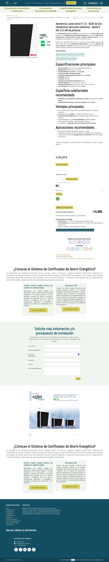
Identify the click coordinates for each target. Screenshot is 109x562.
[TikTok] (79, 242)
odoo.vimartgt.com (89, 258)
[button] (85, 3)
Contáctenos (71, 3)
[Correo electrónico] (90, 249)
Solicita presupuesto (62, 164)
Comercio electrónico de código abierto (91, 560)
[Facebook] (84, 242)
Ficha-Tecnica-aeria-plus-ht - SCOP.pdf (71, 54)
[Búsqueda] (101, 17)
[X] (57, 199)
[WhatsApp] (81, 249)
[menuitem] (28, 3)
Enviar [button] (78, 378)
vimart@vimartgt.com (23, 543)
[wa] (34, 549)
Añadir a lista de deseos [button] (63, 182)
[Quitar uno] (57, 179)
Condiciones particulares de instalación (10, 515)
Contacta (59, 194)
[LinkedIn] (70, 242)
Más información (59, 190)
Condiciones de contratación (10, 511)
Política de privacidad (12, 523)
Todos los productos (12, 16)
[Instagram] (75, 242)
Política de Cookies (11, 519)
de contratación (76, 258)
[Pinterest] (86, 249)
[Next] (78, 435)
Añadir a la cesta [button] (72, 179)
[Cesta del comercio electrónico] (101, 3)
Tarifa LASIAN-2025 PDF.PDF (67, 59)
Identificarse (93, 3)
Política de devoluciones (63, 258)
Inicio (7, 508)
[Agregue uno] (63, 179)
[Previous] (73, 435)
